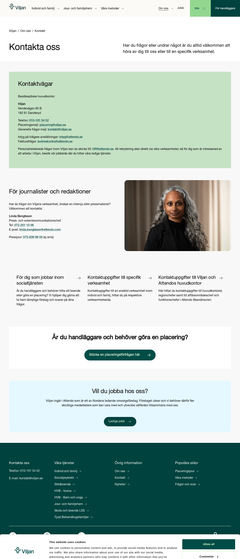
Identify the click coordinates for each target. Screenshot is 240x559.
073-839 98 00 (33, 237)
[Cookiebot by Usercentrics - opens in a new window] (24, 551)
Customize (209, 536)
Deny (208, 548)
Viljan (12, 31)
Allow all (208, 524)
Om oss (25, 31)
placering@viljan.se (53, 125)
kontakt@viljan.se (60, 129)
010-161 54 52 (39, 120)
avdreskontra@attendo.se (55, 141)
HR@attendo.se (103, 149)
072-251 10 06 (24, 225)
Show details (58, 551)
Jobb (180, 8)
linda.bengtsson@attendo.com (40, 230)
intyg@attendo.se (71, 137)
